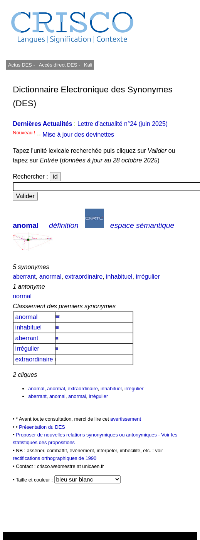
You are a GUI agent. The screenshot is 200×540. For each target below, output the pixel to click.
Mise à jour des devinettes (78, 134)
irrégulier (148, 276)
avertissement (125, 419)
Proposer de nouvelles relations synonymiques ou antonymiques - (88, 435)
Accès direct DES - (59, 65)
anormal (50, 276)
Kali (88, 65)
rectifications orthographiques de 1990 (54, 458)
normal (22, 296)
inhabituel (119, 276)
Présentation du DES (42, 427)
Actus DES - (21, 65)
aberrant (24, 276)
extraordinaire (84, 276)
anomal (26, 225)
